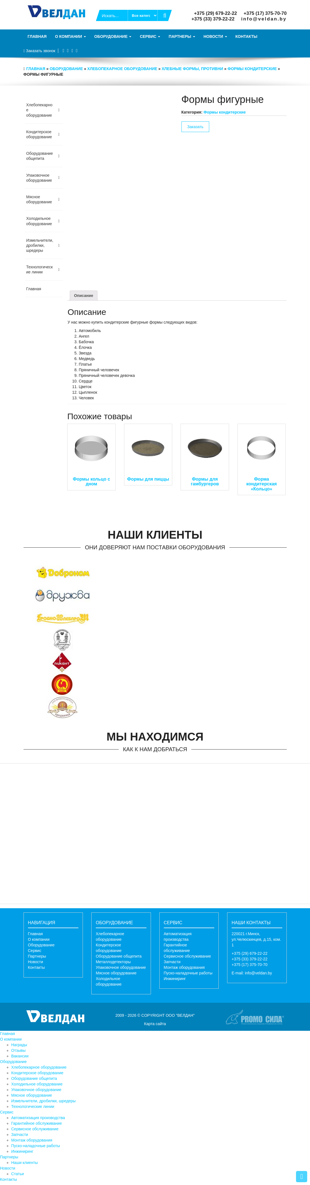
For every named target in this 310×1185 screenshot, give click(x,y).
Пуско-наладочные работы (188, 973)
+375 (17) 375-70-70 (265, 13)
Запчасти (172, 962)
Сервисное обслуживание (187, 956)
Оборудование (113, 36)
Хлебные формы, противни (192, 68)
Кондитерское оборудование (37, 1073)
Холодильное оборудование (36, 1084)
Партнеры (182, 36)
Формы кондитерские (252, 68)
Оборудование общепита (119, 956)
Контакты (246, 36)
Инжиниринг (175, 978)
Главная (37, 36)
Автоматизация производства (38, 1117)
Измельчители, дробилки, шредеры (43, 1101)
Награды (19, 1045)
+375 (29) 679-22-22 (215, 13)
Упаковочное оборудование (121, 967)
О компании (70, 36)
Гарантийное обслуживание (36, 1123)
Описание (83, 295)
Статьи (17, 1174)
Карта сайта (155, 1024)
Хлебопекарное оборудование (122, 68)
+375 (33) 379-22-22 (213, 19)
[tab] (83, 296)
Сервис (150, 36)
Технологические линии (32, 1106)
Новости (215, 36)
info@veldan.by (263, 19)
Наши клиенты (24, 1162)
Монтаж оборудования (184, 967)
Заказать (195, 127)
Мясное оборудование (116, 973)
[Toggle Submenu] (59, 110)
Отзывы (18, 1050)
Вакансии (20, 1056)
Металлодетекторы (113, 962)
